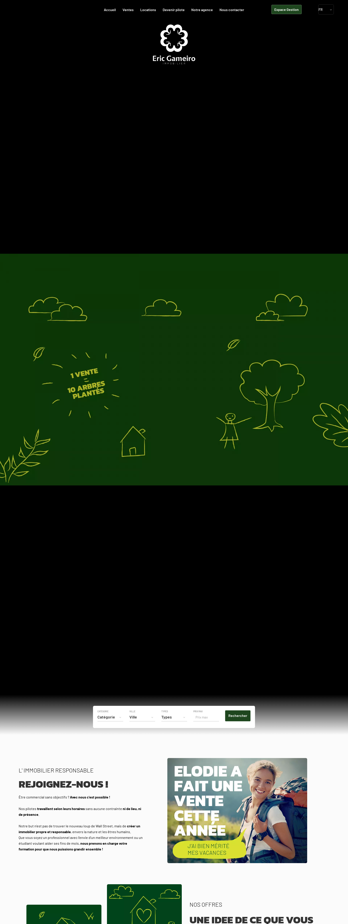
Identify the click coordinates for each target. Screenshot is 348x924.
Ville (132, 711)
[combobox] (110, 716)
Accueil (174, 44)
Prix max (198, 711)
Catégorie (103, 711)
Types (164, 711)
